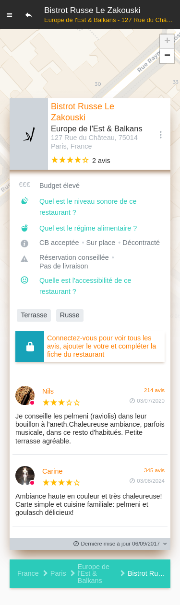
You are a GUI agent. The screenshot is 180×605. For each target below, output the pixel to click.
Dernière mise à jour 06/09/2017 (116, 544)
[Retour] (28, 14)
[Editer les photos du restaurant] (29, 134)
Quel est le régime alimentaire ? (88, 228)
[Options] (160, 134)
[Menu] (9, 14)
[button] (167, 42)
